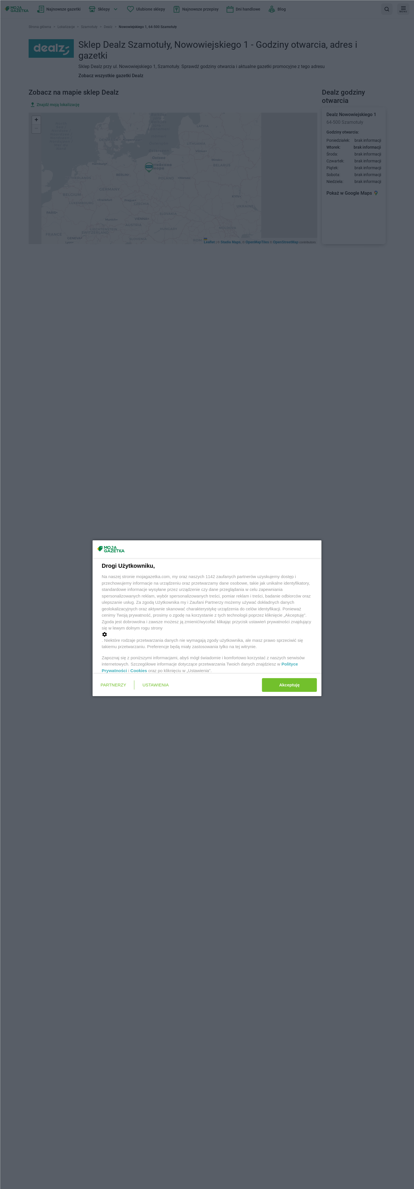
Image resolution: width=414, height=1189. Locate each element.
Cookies (138, 670)
